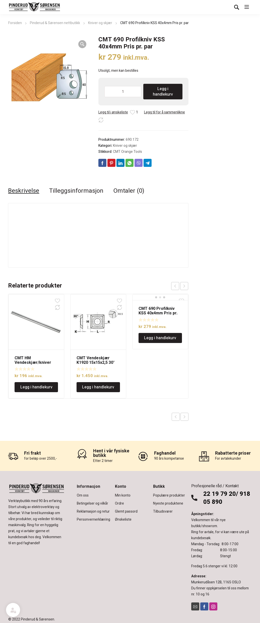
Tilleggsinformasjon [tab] (76, 191)
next (184, 286)
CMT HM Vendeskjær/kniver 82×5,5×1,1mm (33, 362)
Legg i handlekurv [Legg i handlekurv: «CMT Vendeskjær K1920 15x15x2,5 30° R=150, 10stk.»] (98, 387)
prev (175, 286)
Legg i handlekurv (163, 91)
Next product (184, 417)
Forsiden (15, 23)
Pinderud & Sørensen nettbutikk (55, 23)
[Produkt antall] (123, 91)
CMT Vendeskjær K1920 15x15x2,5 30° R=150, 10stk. (96, 362)
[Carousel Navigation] (179, 286)
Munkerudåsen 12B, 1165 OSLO (216, 582)
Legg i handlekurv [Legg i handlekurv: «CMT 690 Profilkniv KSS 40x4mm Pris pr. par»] (160, 338)
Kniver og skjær (100, 23)
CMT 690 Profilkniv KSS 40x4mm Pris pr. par (158, 313)
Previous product (176, 417)
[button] (82, 44)
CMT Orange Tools (127, 151)
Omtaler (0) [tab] (128, 191)
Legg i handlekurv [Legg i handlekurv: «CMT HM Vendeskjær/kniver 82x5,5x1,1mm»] (36, 387)
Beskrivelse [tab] (23, 191)
